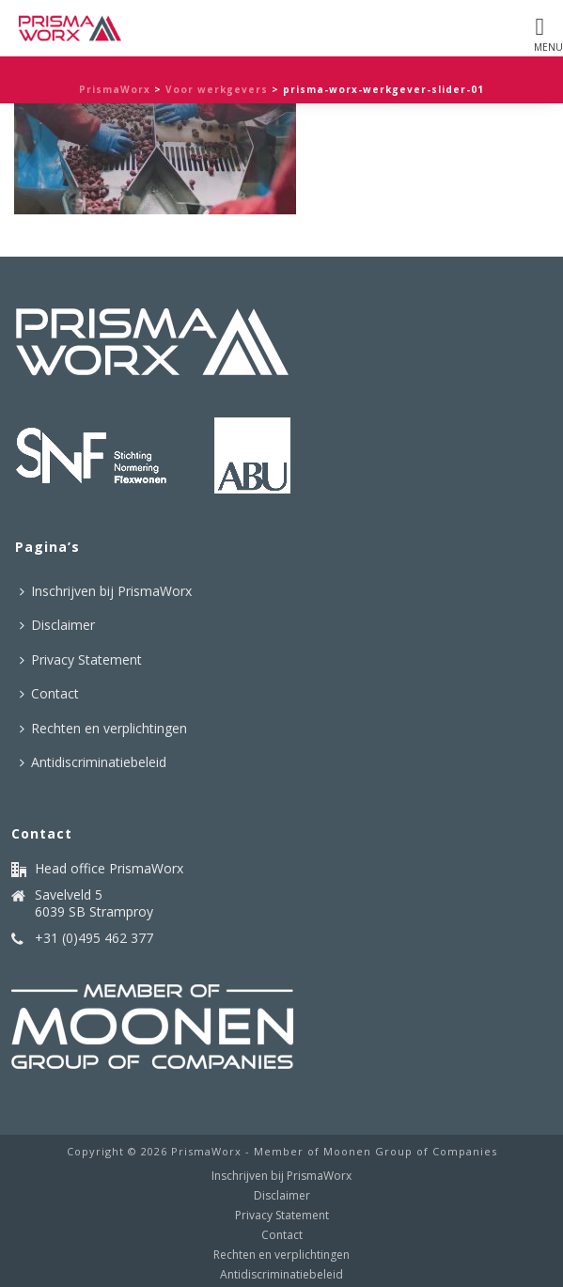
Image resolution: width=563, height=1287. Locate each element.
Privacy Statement (81, 659)
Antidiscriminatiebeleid (93, 762)
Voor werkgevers (216, 89)
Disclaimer (57, 625)
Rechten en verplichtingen (103, 728)
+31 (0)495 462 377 (94, 938)
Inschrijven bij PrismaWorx (106, 591)
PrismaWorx (114, 89)
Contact (49, 693)
